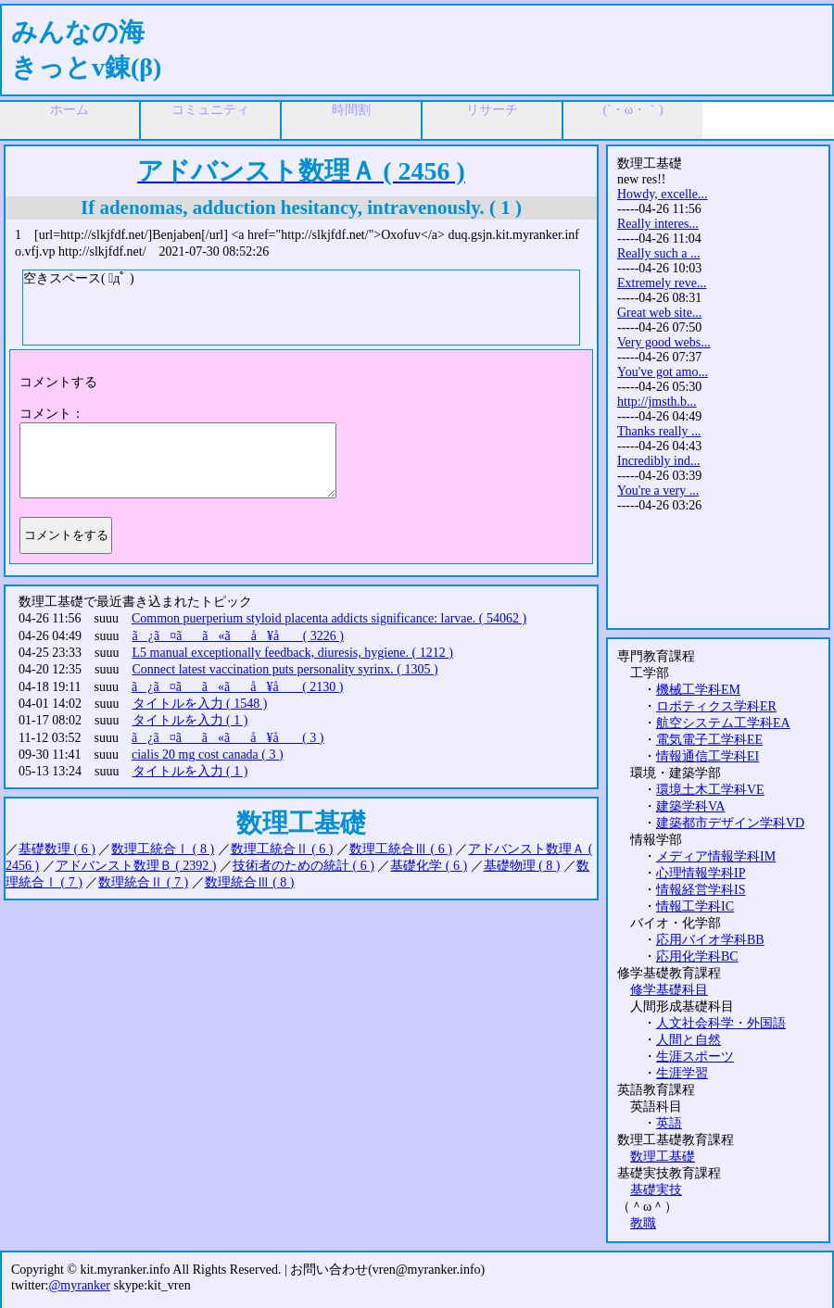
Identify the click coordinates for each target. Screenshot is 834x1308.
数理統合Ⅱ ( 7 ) (143, 882)
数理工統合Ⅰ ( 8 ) (162, 849)
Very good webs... (664, 342)
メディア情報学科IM (716, 856)
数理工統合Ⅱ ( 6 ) (282, 849)
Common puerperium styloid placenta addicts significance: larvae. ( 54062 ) (329, 618)
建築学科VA (690, 806)
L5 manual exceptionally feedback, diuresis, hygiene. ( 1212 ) (293, 653)
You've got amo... (662, 372)
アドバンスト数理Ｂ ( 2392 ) (136, 866)
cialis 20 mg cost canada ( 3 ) (208, 754)
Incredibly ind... (658, 461)
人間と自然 (688, 1040)
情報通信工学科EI (707, 756)
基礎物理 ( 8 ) (522, 866)
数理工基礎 (662, 1156)
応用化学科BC (697, 956)
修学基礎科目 (669, 990)
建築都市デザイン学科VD (730, 823)
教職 (643, 1223)
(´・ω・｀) (632, 110)
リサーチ (492, 110)
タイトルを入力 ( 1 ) (190, 720)
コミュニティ (210, 110)
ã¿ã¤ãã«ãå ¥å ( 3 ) (228, 738)
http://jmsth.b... (657, 402)
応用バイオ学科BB (710, 940)
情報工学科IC (695, 906)
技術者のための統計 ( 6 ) (303, 866)
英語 (669, 1123)
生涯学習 (682, 1073)
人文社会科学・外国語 (721, 1023)
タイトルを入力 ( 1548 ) (200, 704)
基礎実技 (656, 1190)
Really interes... (658, 224)
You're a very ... (658, 490)
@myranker (79, 1285)
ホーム (69, 110)
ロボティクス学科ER (716, 706)
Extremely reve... (661, 283)
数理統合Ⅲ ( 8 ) (250, 882)
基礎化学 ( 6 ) (428, 866)
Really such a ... (658, 253)
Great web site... (659, 313)
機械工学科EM (698, 690)
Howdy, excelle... (662, 194)
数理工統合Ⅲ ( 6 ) (400, 849)
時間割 (351, 110)
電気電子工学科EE (709, 740)
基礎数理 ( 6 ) (57, 849)
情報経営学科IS (700, 890)
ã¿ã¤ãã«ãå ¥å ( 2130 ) (238, 687)
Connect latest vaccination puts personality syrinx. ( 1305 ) (285, 669)
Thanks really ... (659, 431)
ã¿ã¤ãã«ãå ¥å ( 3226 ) (239, 636)
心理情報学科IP (700, 873)
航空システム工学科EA (723, 723)
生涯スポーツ (695, 1056)
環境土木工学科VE (710, 790)
